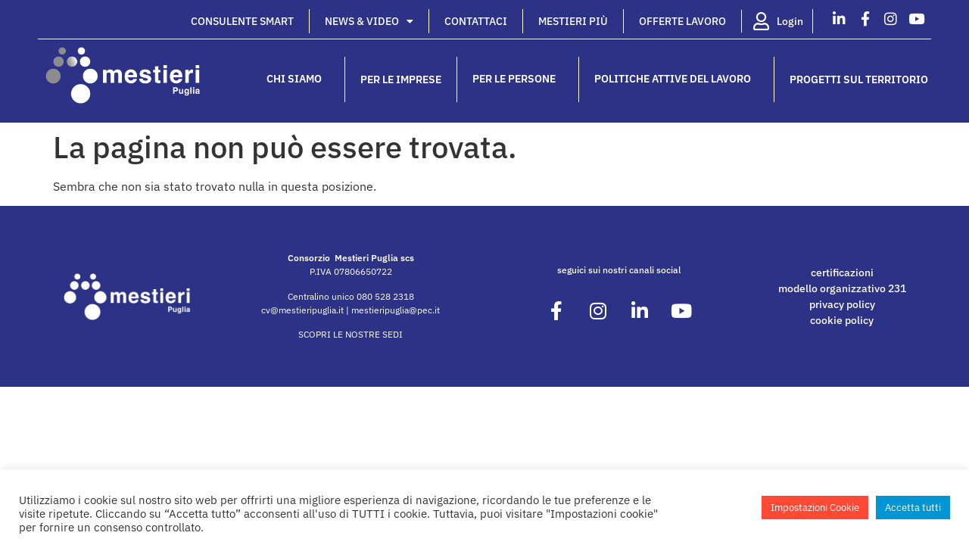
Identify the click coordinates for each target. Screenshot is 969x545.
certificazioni (842, 272)
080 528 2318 (385, 296)
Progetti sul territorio (859, 79)
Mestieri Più (573, 21)
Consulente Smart (242, 21)
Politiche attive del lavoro (676, 79)
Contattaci (475, 21)
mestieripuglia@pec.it (395, 310)
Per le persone (517, 79)
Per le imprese (400, 79)
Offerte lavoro (682, 21)
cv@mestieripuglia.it (302, 310)
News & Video (369, 21)
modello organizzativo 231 (842, 288)
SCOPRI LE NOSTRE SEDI (350, 334)
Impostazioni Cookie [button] (815, 507)
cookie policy (842, 320)
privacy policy (842, 304)
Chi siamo (297, 79)
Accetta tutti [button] (913, 507)
